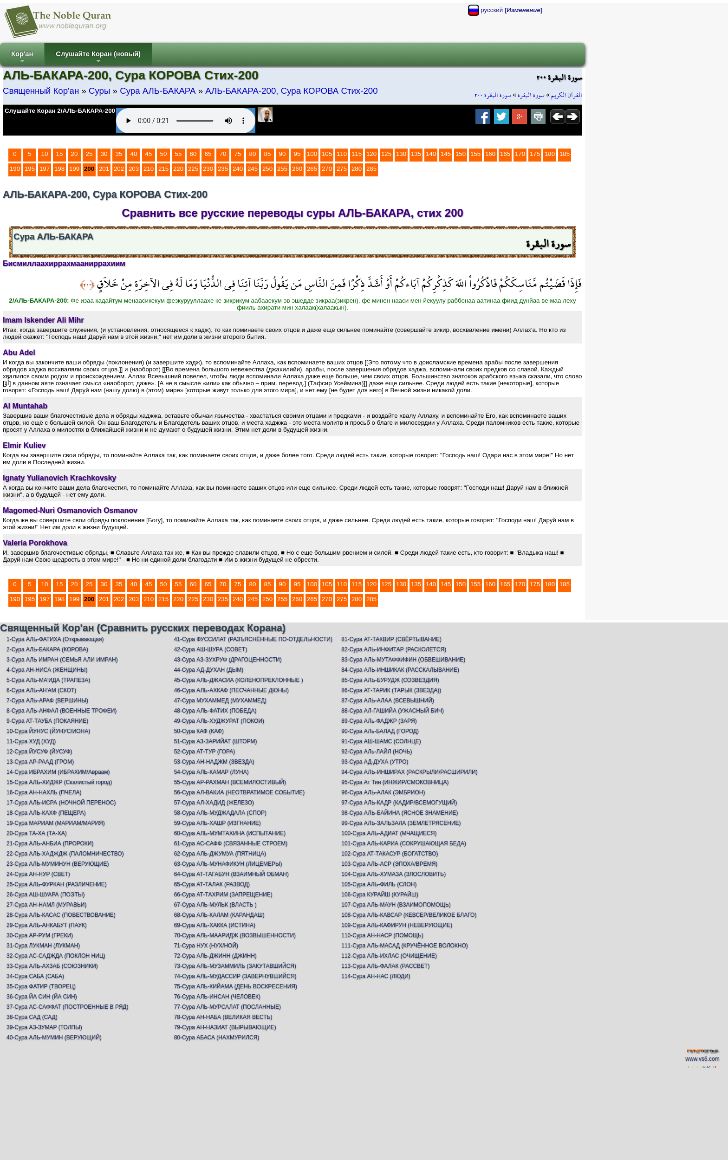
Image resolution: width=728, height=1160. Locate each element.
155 (475, 153)
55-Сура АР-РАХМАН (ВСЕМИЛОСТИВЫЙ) (230, 782)
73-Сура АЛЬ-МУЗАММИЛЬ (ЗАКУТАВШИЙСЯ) (235, 966)
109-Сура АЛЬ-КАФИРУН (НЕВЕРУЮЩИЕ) (396, 925)
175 (535, 153)
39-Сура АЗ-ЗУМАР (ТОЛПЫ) (44, 1027)
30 (104, 153)
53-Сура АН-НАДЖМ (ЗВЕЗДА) (214, 761)
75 (237, 153)
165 (505, 153)
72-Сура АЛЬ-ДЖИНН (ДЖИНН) (215, 956)
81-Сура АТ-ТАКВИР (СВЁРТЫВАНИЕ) (391, 639)
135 (416, 153)
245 (252, 168)
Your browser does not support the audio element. (185, 120)
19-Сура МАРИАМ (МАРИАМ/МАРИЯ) (55, 823)
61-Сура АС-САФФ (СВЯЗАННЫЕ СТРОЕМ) (231, 843)
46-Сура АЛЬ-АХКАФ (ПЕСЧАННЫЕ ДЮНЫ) (231, 690)
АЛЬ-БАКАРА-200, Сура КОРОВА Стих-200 (291, 91)
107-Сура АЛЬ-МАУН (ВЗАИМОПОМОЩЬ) (396, 904)
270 (327, 168)
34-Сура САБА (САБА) (35, 976)
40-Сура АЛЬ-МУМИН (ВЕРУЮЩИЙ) (54, 1037)
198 (59, 168)
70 (223, 153)
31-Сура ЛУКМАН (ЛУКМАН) (43, 945)
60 (193, 153)
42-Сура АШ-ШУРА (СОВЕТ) (210, 649)
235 (223, 168)
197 (44, 168)
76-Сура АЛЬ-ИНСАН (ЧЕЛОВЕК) (217, 996)
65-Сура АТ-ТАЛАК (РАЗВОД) (212, 884)
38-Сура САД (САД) (32, 1017)
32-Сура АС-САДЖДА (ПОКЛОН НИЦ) (55, 956)
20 (74, 153)
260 (297, 168)
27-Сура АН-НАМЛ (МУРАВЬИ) (46, 904)
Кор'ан (22, 57)
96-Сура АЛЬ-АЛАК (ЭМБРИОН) (383, 792)
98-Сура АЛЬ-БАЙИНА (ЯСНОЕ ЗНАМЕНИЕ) (399, 813)
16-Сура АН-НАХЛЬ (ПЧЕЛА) (43, 792)
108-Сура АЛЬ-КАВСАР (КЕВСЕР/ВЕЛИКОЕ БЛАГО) (408, 915)
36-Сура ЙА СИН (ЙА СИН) (41, 996)
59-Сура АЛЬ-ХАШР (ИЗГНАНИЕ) (217, 823)
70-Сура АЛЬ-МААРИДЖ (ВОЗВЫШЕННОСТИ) (235, 935)
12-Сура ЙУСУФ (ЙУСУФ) (39, 751)
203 (134, 168)
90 (282, 153)
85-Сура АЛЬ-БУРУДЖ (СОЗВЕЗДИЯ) (390, 680)
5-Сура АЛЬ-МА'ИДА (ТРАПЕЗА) (48, 680)
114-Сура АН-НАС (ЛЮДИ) (375, 976)
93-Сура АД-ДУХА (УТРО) (374, 761)
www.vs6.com (702, 1059)
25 (89, 153)
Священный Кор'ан (41, 91)
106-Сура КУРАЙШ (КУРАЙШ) (379, 894)
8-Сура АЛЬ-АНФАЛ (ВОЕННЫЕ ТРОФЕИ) (61, 710)
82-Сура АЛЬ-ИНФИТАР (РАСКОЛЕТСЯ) (393, 649)
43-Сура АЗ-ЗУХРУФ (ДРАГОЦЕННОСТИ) (228, 659)
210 (148, 168)
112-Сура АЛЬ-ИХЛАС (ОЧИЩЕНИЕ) (389, 956)
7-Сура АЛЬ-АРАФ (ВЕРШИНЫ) (47, 700)
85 (267, 153)
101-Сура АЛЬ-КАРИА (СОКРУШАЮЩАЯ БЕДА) (403, 843)
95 (297, 153)
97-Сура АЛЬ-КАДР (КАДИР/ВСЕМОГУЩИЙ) (399, 802)
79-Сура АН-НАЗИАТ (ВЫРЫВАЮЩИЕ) (225, 1027)
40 (133, 153)
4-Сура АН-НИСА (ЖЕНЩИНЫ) (47, 670)
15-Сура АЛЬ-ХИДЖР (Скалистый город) (59, 782)
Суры (99, 91)
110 (342, 153)
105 (327, 153)
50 (163, 153)
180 (550, 153)
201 (104, 168)
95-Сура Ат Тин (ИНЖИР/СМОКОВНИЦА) (394, 782)
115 (356, 153)
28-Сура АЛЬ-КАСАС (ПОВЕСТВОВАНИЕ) (61, 915)
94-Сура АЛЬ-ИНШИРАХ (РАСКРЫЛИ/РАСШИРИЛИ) (409, 772)
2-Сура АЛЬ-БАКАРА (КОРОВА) (47, 649)
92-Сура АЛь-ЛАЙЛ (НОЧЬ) (376, 751)
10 (44, 153)
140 (431, 153)
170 (520, 153)
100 (312, 153)
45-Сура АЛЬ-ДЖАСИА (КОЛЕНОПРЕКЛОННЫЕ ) (238, 680)
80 (252, 153)
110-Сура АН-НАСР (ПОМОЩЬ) (382, 935)
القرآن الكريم (566, 95)
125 (386, 153)
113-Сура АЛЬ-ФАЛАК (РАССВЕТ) (385, 966)
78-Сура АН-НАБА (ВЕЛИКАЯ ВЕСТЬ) (223, 1017)
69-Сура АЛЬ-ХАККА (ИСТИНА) (214, 925)
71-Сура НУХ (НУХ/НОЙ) (206, 945)
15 (59, 153)
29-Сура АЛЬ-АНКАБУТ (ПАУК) (46, 925)
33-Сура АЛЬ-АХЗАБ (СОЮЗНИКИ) (52, 966)
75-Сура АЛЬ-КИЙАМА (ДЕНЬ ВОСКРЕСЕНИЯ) (235, 986)
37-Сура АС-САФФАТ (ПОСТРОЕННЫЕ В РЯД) (67, 1007)
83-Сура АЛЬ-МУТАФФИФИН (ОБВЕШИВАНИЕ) (403, 659)
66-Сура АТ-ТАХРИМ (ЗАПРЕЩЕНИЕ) (223, 894)
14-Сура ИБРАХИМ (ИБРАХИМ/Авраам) (58, 772)
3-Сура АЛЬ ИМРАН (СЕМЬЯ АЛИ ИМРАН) (62, 659)
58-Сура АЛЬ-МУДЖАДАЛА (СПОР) (220, 813)
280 (356, 168)
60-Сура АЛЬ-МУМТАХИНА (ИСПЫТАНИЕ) (230, 833)
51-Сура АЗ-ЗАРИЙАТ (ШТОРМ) (215, 741)
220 (178, 168)
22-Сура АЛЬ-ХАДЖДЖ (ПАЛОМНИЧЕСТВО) (65, 853)
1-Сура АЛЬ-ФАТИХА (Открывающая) (55, 639)
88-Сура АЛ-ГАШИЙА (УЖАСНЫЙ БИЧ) (392, 710)
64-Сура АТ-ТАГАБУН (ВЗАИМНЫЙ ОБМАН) (231, 874)
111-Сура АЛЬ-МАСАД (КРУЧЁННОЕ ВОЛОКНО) (404, 945)
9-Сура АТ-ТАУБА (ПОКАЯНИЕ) (47, 721)
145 (446, 153)
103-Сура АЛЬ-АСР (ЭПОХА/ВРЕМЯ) (389, 864)
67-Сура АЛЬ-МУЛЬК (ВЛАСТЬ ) (215, 904)
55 (178, 153)
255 (282, 168)
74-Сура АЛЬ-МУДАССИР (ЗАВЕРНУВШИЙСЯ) (235, 976)
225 (193, 168)
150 (460, 153)
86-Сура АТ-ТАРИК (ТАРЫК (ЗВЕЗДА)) (391, 690)
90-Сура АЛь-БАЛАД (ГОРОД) (380, 731)
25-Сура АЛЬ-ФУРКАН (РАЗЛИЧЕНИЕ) (56, 884)
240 (238, 168)
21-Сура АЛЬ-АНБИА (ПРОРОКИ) (49, 843)
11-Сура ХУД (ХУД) (31, 741)
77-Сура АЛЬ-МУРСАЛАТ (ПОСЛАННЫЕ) (227, 1007)
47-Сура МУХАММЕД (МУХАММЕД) (220, 700)
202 (119, 168)
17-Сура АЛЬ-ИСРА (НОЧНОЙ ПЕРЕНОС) (61, 802)
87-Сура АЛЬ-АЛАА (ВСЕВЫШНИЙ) (387, 700)
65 (208, 153)
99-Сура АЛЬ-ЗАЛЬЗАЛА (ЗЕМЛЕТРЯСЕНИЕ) (401, 823)
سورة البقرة (531, 95)
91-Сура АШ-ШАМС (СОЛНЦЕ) (381, 741)
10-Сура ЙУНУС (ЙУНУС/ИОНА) (48, 731)
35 (119, 153)
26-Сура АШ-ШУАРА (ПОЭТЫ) (45, 894)
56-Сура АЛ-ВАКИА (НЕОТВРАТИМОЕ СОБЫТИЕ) (239, 792)
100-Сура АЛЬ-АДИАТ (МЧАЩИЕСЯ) (388, 833)
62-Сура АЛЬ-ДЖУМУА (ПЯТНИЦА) (220, 853)
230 (208, 168)
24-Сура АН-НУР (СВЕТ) (38, 874)
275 (342, 168)
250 (267, 168)
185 (564, 153)
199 (74, 168)
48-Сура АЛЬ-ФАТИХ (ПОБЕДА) (215, 710)
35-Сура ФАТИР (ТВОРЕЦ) (41, 986)
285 (371, 168)
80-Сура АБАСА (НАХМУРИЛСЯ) (217, 1037)
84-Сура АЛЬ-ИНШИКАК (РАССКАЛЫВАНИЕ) (400, 670)
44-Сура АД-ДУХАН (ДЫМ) (209, 670)
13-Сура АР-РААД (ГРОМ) (40, 761)
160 (490, 153)
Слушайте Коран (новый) (98, 57)
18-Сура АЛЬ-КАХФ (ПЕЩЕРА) (46, 813)
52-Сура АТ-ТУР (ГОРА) (204, 751)
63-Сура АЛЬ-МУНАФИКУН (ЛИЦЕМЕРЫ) (228, 864)
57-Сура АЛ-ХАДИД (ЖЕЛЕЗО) (214, 802)
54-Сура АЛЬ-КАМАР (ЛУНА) (211, 772)
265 (312, 168)
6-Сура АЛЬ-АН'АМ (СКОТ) (41, 690)
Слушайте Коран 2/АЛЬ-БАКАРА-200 (60, 110)
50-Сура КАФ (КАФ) (199, 731)
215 (163, 168)
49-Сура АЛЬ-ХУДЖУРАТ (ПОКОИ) (219, 721)
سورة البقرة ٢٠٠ (492, 95)
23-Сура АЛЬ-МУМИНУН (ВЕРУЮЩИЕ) (57, 864)
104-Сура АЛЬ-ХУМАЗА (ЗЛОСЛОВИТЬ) (393, 874)
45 (148, 153)
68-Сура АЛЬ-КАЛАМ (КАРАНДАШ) (219, 915)
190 (15, 168)
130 (401, 153)
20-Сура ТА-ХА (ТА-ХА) (36, 833)
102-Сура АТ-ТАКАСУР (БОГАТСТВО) (389, 853)
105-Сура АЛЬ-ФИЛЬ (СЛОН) (378, 884)
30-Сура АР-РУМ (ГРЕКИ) (39, 935)
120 (371, 153)
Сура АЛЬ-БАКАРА (157, 91)
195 (30, 168)
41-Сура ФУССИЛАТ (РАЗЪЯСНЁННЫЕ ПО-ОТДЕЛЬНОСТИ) (253, 639)
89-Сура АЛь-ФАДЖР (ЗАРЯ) (378, 721)
